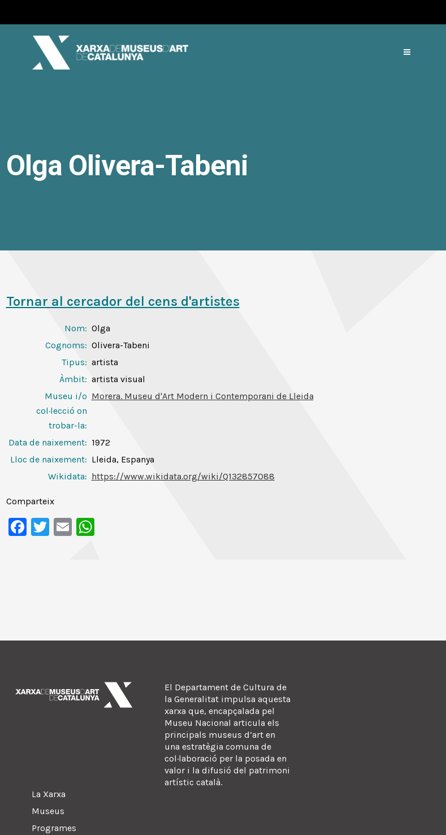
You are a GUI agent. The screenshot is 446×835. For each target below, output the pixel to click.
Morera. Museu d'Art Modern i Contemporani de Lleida (203, 396)
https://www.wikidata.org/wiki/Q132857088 (183, 476)
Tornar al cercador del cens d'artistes (123, 301)
